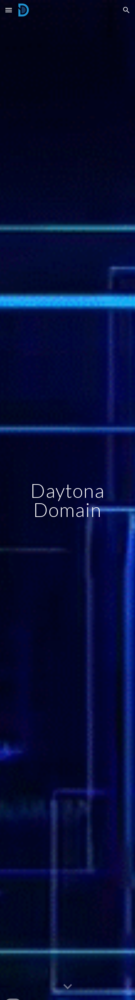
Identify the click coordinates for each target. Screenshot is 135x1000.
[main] (68, 500)
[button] (8, 10)
